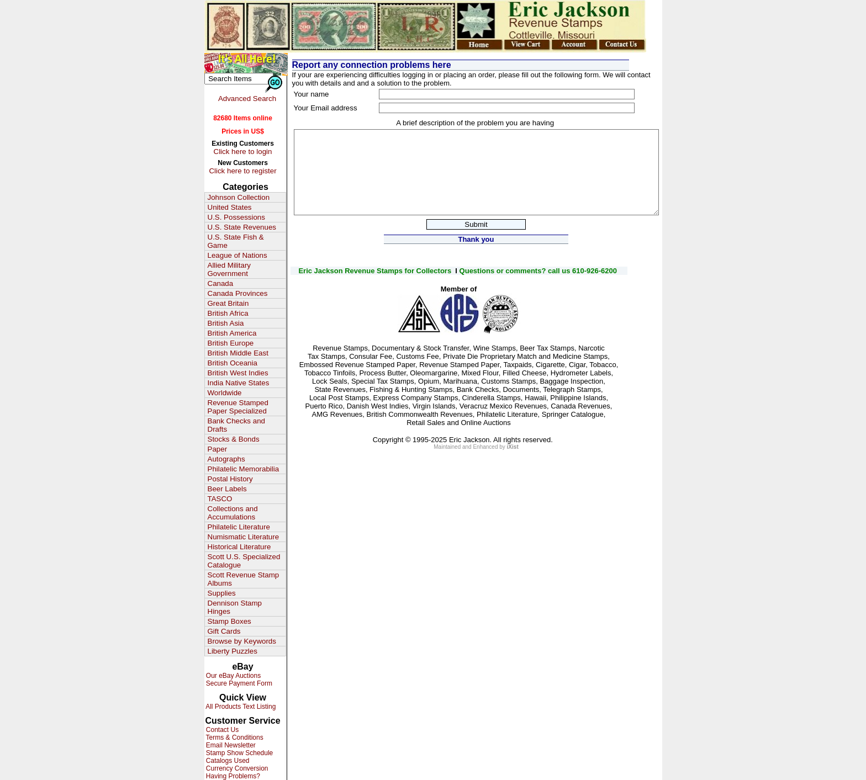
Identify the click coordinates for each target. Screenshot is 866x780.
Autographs (226, 459)
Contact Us (221, 730)
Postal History (230, 479)
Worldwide (225, 393)
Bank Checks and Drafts (236, 425)
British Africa (228, 313)
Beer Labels (227, 489)
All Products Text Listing (240, 706)
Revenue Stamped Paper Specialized (238, 407)
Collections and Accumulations (233, 513)
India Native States (239, 383)
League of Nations (237, 255)
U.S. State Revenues (242, 227)
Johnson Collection (239, 197)
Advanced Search (247, 98)
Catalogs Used (227, 761)
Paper (218, 449)
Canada (221, 283)
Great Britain (228, 303)
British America (232, 333)
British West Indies (238, 373)
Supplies (222, 593)
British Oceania (232, 363)
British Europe (231, 343)
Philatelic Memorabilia (243, 469)
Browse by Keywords (242, 641)
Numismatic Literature (243, 537)
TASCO (220, 499)
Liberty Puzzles (232, 651)
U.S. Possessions (236, 217)
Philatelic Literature (239, 527)
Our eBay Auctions (232, 676)
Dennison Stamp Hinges (235, 607)
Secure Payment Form (238, 683)
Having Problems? (232, 776)
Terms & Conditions (233, 737)
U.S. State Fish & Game (236, 241)
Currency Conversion (236, 768)
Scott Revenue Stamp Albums (243, 579)
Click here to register (242, 171)
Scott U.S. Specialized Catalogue (244, 561)
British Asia (226, 323)
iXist (513, 447)
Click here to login (243, 151)
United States (230, 207)
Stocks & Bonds (234, 439)
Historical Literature (239, 547)
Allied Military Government (229, 269)
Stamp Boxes (229, 621)
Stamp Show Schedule (238, 753)
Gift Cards (224, 631)
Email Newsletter (230, 745)
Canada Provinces (238, 293)
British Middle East (238, 353)
